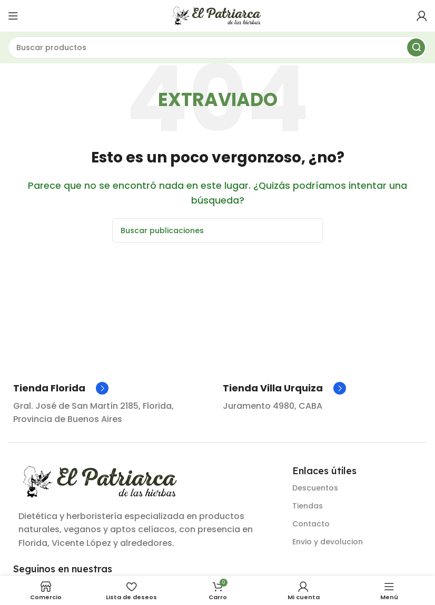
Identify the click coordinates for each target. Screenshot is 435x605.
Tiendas (307, 506)
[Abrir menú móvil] (13, 15)
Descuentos (315, 488)
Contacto (311, 523)
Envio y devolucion (327, 541)
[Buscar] (217, 47)
